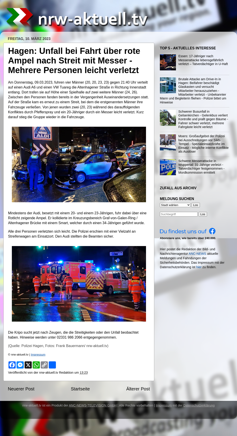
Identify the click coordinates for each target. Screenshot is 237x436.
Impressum (38, 354)
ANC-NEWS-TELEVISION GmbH (93, 405)
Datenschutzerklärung (199, 405)
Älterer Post (138, 388)
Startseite (80, 388)
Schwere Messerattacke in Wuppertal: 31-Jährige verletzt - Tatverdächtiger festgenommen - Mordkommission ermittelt (201, 166)
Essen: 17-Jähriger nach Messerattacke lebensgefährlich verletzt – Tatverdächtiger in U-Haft (203, 60)
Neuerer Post (21, 388)
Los (202, 214)
